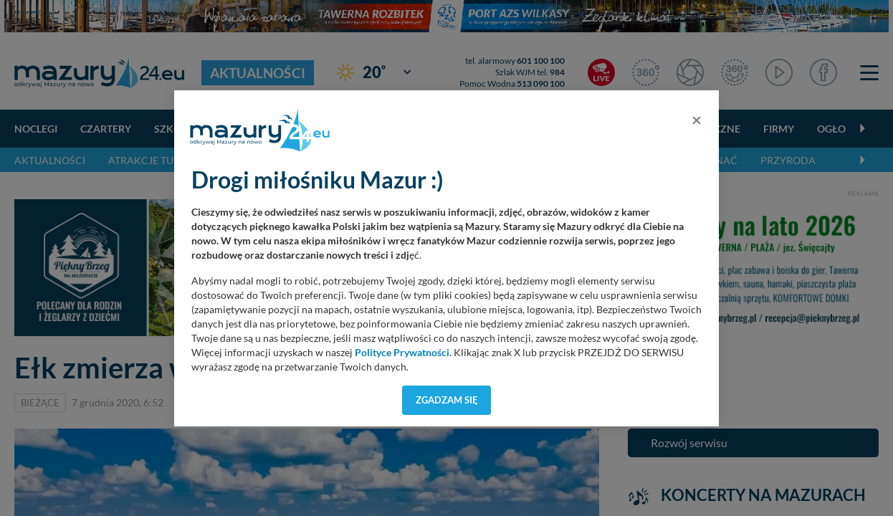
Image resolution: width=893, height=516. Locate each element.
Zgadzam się (447, 400)
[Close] (696, 120)
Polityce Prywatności (402, 352)
